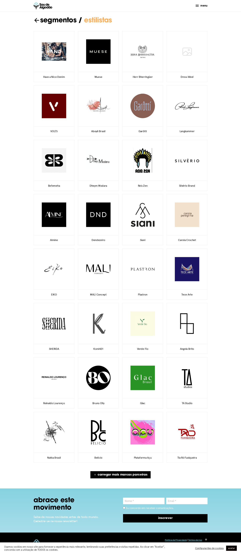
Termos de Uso (195, 540)
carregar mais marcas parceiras (120, 474)
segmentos (54, 20)
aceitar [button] (231, 548)
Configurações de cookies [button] (209, 548)
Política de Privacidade (176, 540)
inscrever (165, 518)
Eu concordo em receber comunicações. (148, 508)
